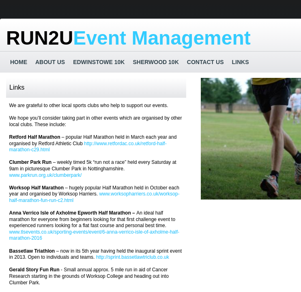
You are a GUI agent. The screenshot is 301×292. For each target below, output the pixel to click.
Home (18, 62)
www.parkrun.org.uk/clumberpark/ (45, 175)
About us (50, 62)
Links (240, 62)
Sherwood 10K (155, 62)
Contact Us (205, 62)
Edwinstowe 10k (99, 62)
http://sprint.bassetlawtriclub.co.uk (132, 257)
